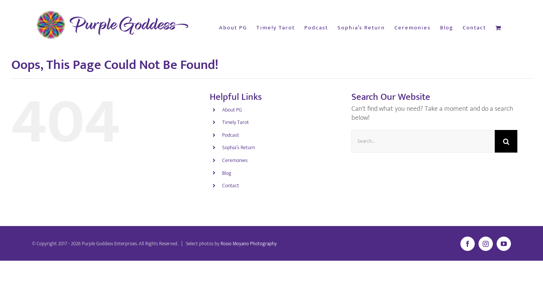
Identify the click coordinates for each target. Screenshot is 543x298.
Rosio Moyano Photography (249, 244)
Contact (230, 185)
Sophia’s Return (238, 147)
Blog (226, 173)
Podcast (230, 135)
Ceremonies (235, 160)
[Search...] (423, 141)
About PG (232, 109)
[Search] (506, 141)
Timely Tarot (235, 122)
